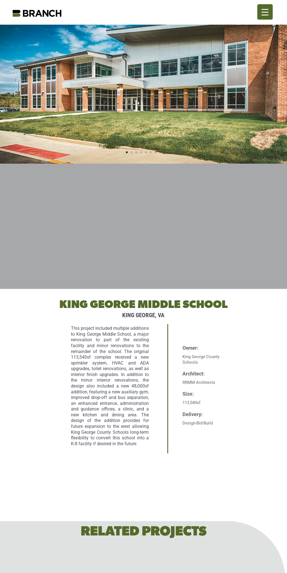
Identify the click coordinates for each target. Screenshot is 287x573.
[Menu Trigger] (265, 12)
